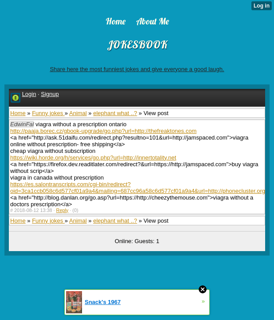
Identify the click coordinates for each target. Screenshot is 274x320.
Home (18, 113)
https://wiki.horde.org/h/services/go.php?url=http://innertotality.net (93, 157)
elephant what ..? (115, 113)
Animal (78, 113)
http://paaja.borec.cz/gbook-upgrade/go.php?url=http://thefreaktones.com (103, 131)
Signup (50, 94)
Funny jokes (48, 113)
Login (29, 94)
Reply (62, 210)
